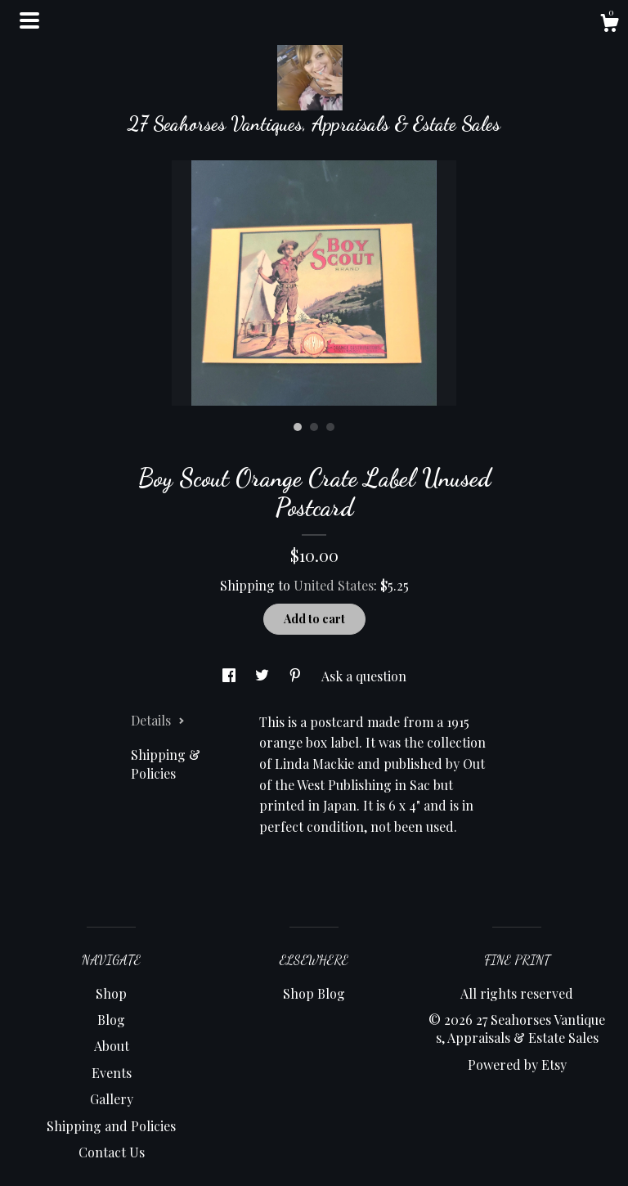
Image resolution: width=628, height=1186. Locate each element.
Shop (111, 993)
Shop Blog (314, 993)
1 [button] (298, 427)
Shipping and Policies (111, 1125)
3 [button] (330, 427)
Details (158, 720)
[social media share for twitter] (263, 676)
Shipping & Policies (165, 763)
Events (112, 1072)
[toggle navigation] (29, 20)
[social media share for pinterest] (297, 676)
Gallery (111, 1098)
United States (334, 585)
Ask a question (363, 676)
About (111, 1045)
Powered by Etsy (517, 1064)
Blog (111, 1019)
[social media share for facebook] (230, 676)
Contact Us (111, 1152)
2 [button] (314, 427)
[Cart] (609, 25)
